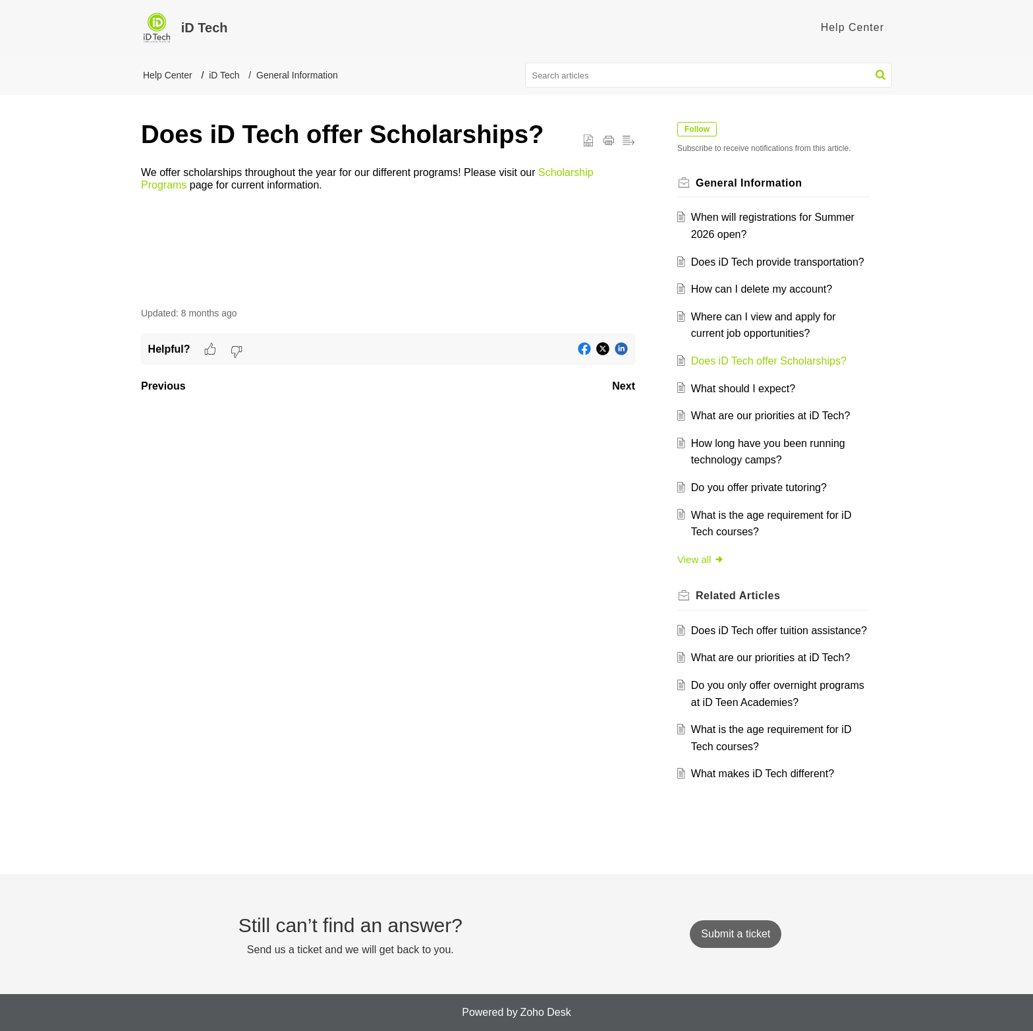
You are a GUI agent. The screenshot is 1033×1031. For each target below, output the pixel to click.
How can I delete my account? (761, 289)
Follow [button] (697, 129)
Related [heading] (738, 595)
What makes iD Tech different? (762, 773)
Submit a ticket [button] (735, 933)
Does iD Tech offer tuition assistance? (779, 630)
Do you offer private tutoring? (759, 487)
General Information (297, 75)
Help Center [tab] (852, 27)
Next (623, 386)
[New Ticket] (735, 933)
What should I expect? (743, 388)
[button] (880, 75)
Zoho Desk (545, 1012)
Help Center (167, 75)
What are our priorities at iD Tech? (771, 415)
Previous (163, 386)
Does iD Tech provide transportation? (777, 262)
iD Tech (224, 75)
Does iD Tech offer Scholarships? (769, 361)
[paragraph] (388, 179)
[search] (709, 75)
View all (700, 559)
